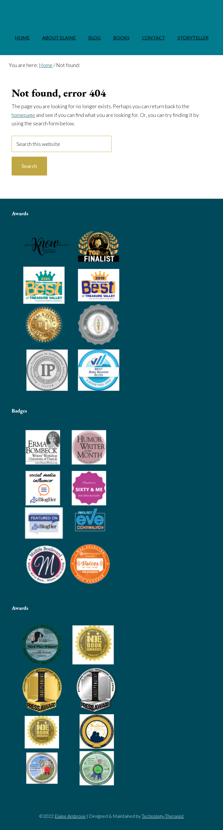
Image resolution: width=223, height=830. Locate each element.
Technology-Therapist (163, 816)
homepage (23, 115)
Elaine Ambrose (111, 10)
